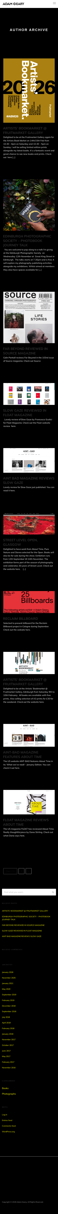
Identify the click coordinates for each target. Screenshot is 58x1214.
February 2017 (8, 1062)
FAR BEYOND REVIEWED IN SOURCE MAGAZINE (23, 925)
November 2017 (8, 1039)
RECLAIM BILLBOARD (20, 618)
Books (5, 1088)
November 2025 (8, 978)
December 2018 (8, 1006)
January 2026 (7, 972)
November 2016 (8, 1067)
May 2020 (6, 989)
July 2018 (6, 1017)
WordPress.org (8, 1131)
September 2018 (9, 1011)
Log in (4, 1114)
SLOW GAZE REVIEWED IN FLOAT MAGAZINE (22, 931)
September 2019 (9, 994)
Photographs (9, 1093)
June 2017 (6, 1051)
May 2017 (6, 1056)
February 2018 (8, 1028)
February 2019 (8, 1000)
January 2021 (7, 983)
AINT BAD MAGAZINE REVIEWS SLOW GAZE (21, 936)
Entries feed (7, 1120)
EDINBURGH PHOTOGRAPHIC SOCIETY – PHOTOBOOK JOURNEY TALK (27, 240)
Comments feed (9, 1126)
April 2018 (6, 1022)
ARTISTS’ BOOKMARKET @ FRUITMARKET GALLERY (25, 911)
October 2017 (8, 1045)
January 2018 (7, 1034)
